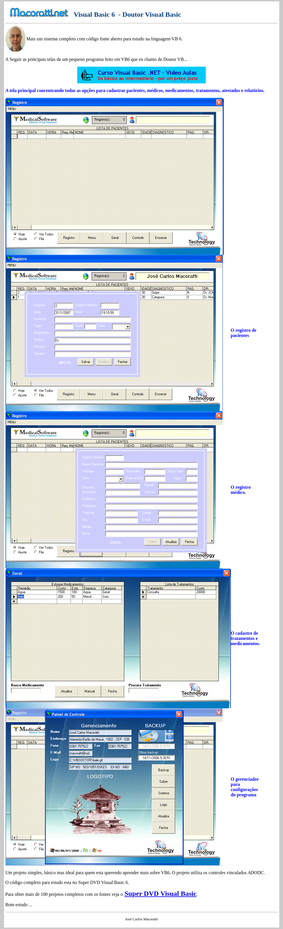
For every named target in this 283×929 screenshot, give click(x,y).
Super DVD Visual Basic (160, 893)
